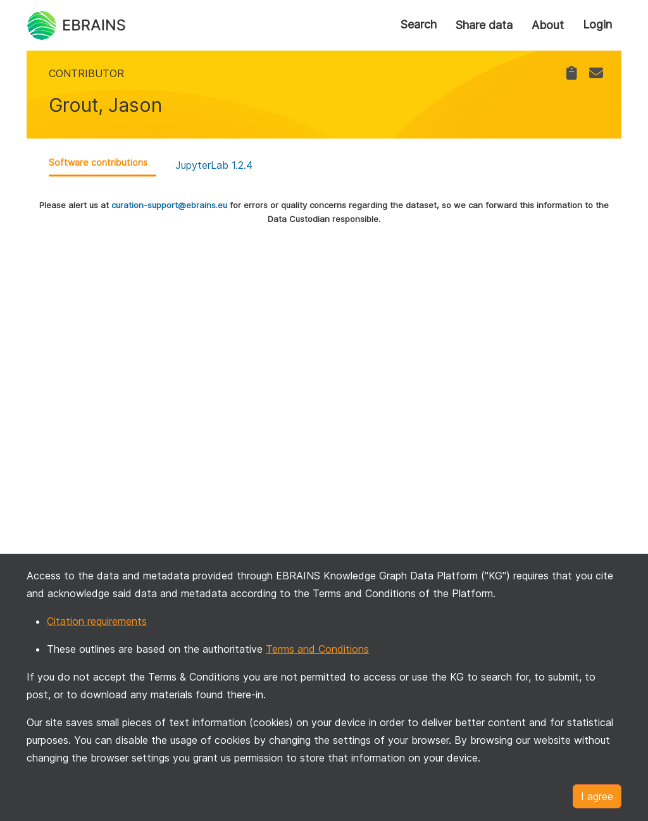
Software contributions (98, 162)
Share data (484, 25)
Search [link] (419, 24)
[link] (571, 73)
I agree (597, 796)
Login (597, 24)
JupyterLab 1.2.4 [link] (213, 165)
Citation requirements (97, 621)
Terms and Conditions (317, 649)
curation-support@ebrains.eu (169, 205)
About (548, 25)
